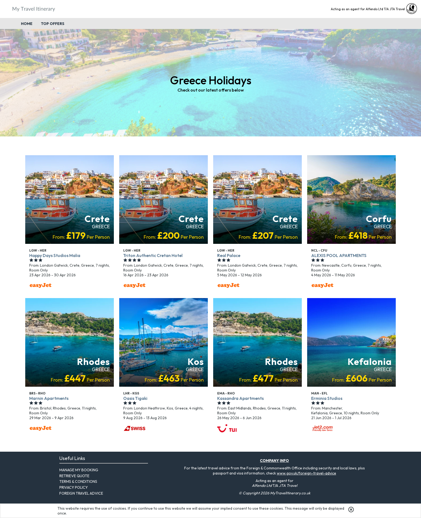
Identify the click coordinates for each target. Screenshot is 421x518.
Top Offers (52, 23)
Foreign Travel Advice (81, 493)
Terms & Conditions (78, 481)
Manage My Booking (78, 470)
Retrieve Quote (74, 475)
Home (26, 23)
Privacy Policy (73, 487)
